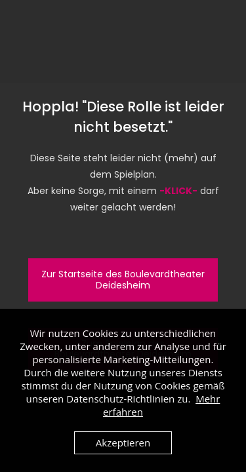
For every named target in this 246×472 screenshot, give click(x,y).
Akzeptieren (123, 442)
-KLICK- (178, 190)
